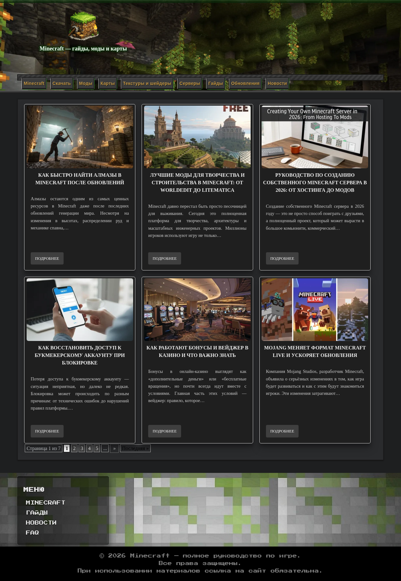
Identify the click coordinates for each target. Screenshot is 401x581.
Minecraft (34, 83)
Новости (277, 83)
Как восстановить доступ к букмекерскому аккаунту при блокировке (80, 355)
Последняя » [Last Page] (135, 448)
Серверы (190, 83)
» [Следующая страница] (114, 448)
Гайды (215, 83)
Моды (85, 83)
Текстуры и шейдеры (147, 83)
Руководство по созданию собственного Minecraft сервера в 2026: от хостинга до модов (315, 182)
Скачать (62, 83)
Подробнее (47, 258)
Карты (108, 83)
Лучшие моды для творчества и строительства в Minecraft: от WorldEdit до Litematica (197, 182)
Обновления (245, 83)
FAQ (32, 533)
